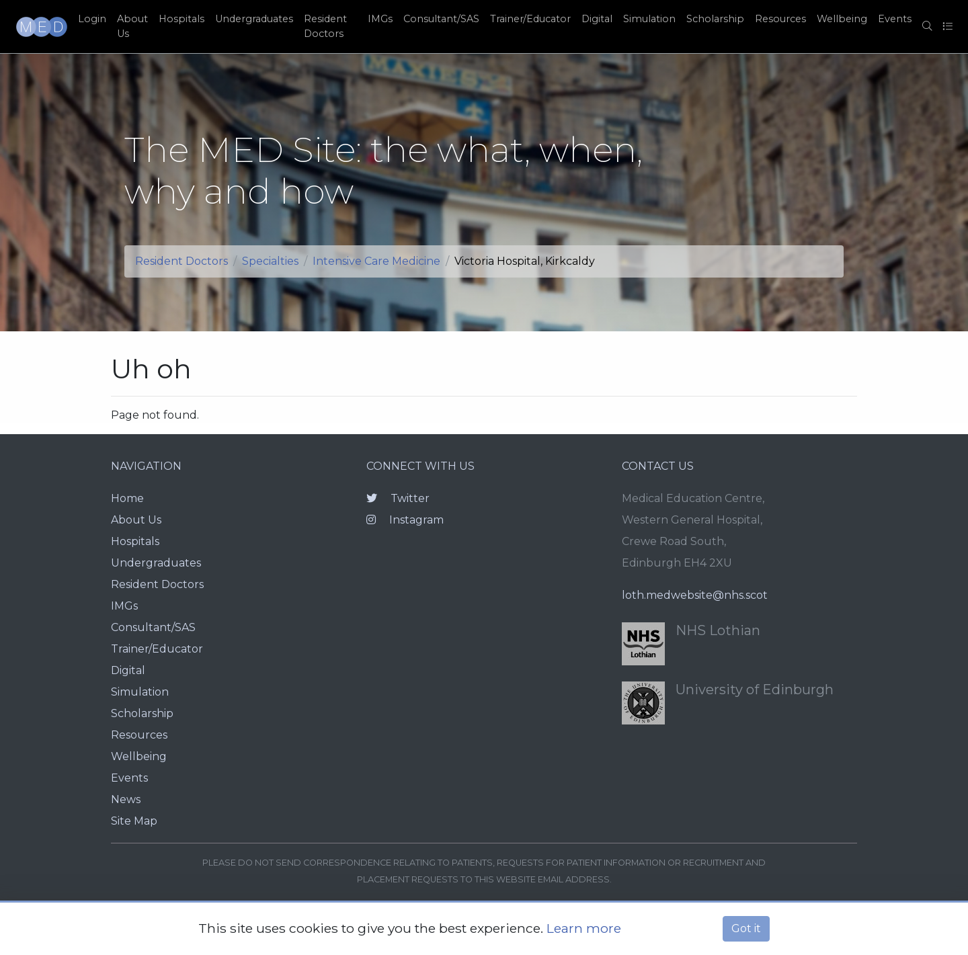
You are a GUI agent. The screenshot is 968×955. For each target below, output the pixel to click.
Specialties (270, 261)
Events (895, 19)
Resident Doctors (325, 26)
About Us (132, 26)
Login (92, 19)
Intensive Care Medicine (376, 261)
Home (127, 498)
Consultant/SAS (441, 19)
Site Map (134, 821)
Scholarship (715, 19)
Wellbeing (842, 19)
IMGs (380, 19)
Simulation (649, 19)
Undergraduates (254, 19)
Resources (780, 19)
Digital (596, 19)
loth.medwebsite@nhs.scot (695, 595)
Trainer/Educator (530, 19)
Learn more (584, 928)
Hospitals (181, 19)
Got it (746, 928)
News (125, 799)
